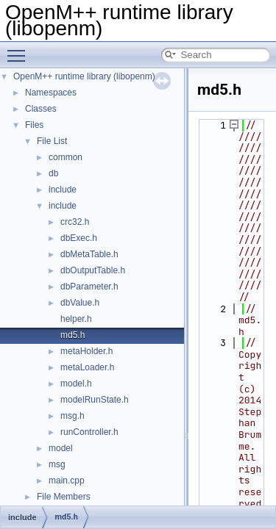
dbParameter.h (89, 286)
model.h (76, 383)
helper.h (76, 319)
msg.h (72, 416)
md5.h (72, 335)
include (63, 189)
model (61, 448)
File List (52, 141)
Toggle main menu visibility (19, 49)
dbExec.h (78, 238)
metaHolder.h (86, 351)
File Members (64, 497)
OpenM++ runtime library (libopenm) (84, 76)
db (53, 173)
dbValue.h (79, 303)
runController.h (89, 432)
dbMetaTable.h (89, 254)
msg (57, 464)
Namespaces (51, 92)
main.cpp (67, 480)
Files (34, 125)
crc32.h (74, 222)
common (65, 157)
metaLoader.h (87, 367)
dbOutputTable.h (92, 270)
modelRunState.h (94, 400)
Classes (41, 109)
